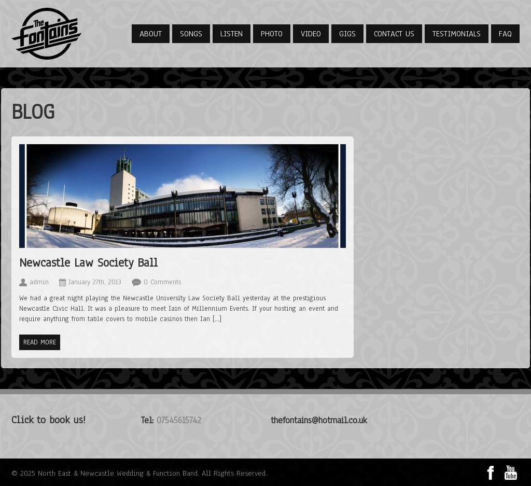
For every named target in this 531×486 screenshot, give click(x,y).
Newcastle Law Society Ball (88, 263)
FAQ (505, 33)
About (150, 33)
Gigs (347, 33)
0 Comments (162, 282)
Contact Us (394, 33)
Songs (191, 33)
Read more (39, 342)
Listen (231, 33)
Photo (272, 33)
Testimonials (456, 33)
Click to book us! (48, 420)
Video (311, 33)
